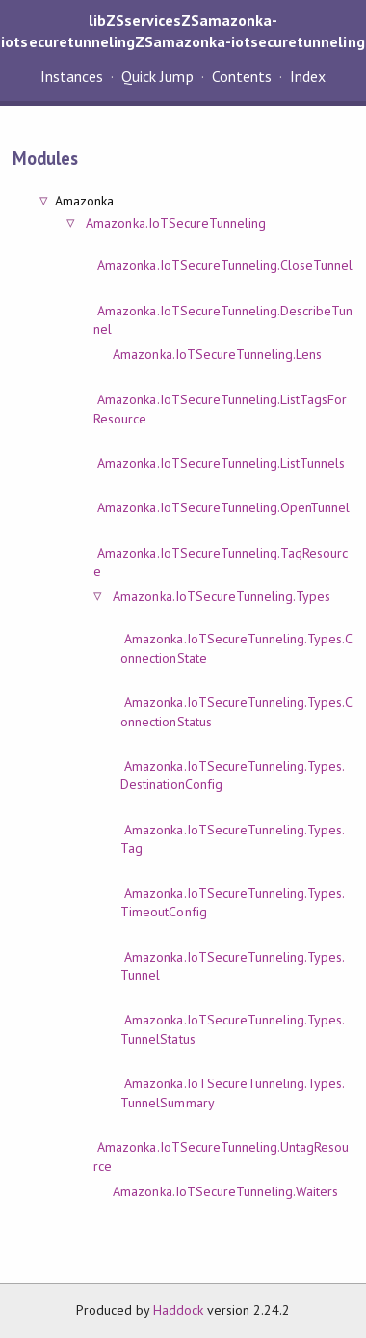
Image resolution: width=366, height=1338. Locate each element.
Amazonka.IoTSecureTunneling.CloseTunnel (225, 265)
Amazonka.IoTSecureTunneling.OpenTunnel (223, 507)
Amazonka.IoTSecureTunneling (176, 223)
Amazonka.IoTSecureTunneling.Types (221, 596)
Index (308, 76)
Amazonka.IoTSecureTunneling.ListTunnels (221, 463)
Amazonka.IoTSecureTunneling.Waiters (225, 1191)
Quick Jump (157, 76)
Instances (71, 76)
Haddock (178, 1310)
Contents (242, 76)
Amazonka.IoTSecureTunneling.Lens (217, 354)
